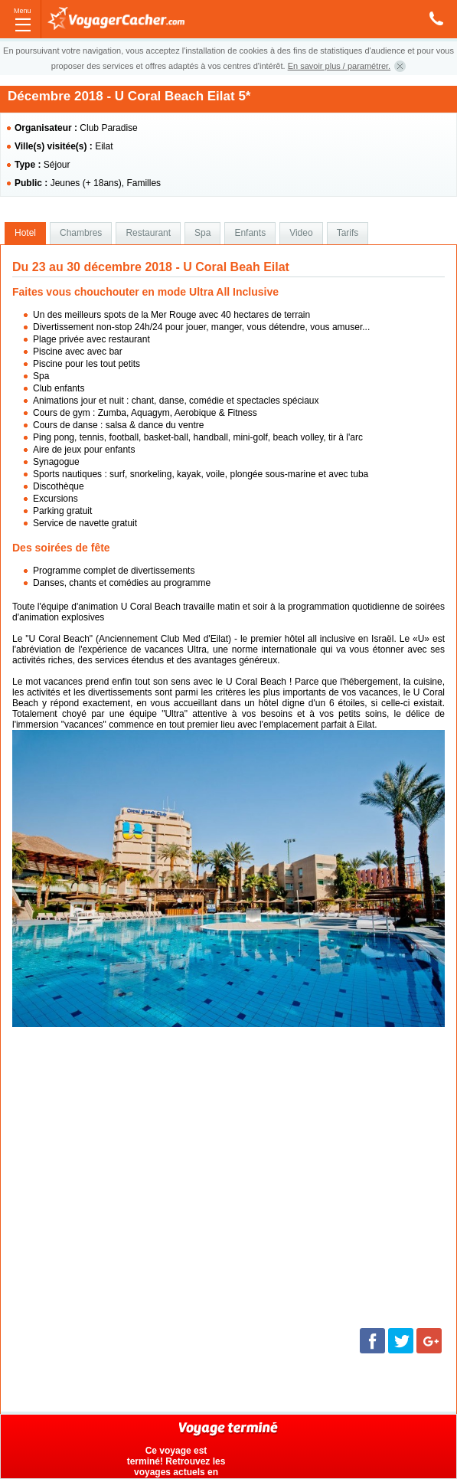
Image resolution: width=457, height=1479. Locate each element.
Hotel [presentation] (25, 232)
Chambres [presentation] (81, 232)
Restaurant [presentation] (148, 232)
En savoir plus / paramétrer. (339, 65)
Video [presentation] (300, 232)
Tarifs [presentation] (348, 232)
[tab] (25, 233)
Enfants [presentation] (250, 232)
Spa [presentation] (202, 232)
